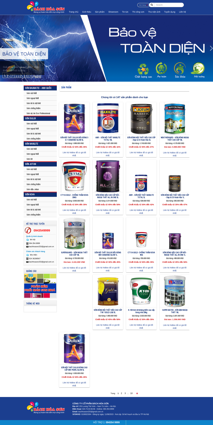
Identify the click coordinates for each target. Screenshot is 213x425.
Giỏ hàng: (143, 5)
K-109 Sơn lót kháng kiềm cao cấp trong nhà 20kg (141, 311)
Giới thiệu (86, 12)
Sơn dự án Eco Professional (38, 113)
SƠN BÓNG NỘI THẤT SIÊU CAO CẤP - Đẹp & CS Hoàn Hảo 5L (141, 138)
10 (131, 393)
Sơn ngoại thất (33, 98)
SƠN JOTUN (30, 164)
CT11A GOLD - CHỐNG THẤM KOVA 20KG (74, 196)
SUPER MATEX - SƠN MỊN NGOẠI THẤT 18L (174, 311)
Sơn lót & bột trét (34, 103)
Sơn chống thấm (33, 108)
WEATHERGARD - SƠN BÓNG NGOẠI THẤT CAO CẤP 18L (175, 138)
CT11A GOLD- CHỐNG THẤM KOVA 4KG (141, 253)
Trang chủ (73, 12)
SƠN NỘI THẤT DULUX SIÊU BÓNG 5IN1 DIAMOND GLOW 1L (108, 253)
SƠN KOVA (30, 194)
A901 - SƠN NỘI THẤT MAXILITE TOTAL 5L (141, 196)
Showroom (113, 12)
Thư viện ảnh (154, 12)
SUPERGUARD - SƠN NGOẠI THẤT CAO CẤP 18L (74, 253)
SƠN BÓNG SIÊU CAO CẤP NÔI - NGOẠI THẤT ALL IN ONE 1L (175, 253)
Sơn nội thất (32, 93)
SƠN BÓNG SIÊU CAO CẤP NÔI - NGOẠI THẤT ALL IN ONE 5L (108, 196)
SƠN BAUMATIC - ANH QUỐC (38, 88)
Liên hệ (182, 12)
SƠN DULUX (30, 118)
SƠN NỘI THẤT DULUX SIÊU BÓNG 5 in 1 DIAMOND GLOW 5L (74, 138)
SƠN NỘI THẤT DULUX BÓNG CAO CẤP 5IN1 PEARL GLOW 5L (74, 368)
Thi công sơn (138, 12)
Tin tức (125, 12)
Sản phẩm (99, 12)
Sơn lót (29, 158)
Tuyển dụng (169, 12)
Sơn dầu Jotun (33, 189)
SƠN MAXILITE (31, 143)
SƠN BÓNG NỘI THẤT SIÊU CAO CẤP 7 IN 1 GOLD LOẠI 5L (108, 311)
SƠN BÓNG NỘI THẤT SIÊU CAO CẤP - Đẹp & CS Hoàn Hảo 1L (175, 196)
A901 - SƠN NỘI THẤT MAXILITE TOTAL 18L (107, 138)
